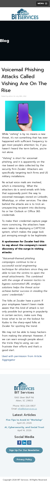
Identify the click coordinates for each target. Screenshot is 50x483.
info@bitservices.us (27, 408)
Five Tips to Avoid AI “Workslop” (24, 420)
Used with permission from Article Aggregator (22, 358)
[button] (42, 3)
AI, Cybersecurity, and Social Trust (24, 427)
